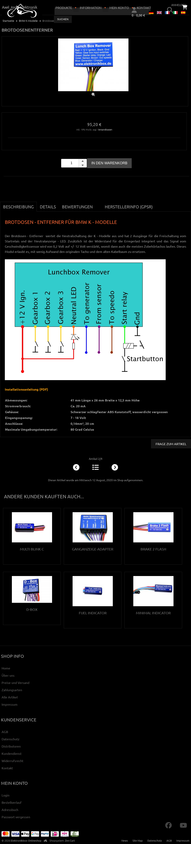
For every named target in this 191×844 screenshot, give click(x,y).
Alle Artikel (10, 697)
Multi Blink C (32, 549)
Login (5, 795)
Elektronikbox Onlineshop (26, 840)
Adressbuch (10, 810)
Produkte (63, 7)
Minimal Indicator (153, 613)
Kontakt (7, 768)
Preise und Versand (15, 683)
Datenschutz (11, 739)
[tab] (99, 204)
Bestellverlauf (12, 802)
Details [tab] (48, 206)
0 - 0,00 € (138, 15)
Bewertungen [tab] (77, 206)
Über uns (8, 675)
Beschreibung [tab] (18, 206)
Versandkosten (105, 129)
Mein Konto (119, 7)
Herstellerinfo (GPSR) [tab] (129, 206)
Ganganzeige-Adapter (92, 549)
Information (91, 7)
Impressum (9, 704)
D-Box (31, 609)
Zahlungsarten (12, 690)
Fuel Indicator (93, 613)
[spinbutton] (74, 163)
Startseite (8, 21)
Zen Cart (70, 840)
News (124, 840)
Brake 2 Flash (153, 549)
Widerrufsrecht (12, 761)
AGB (5, 732)
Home (6, 668)
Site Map (137, 840)
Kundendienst (12, 753)
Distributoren (11, 746)
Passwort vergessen (16, 817)
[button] (83, 161)
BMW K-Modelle (28, 21)
